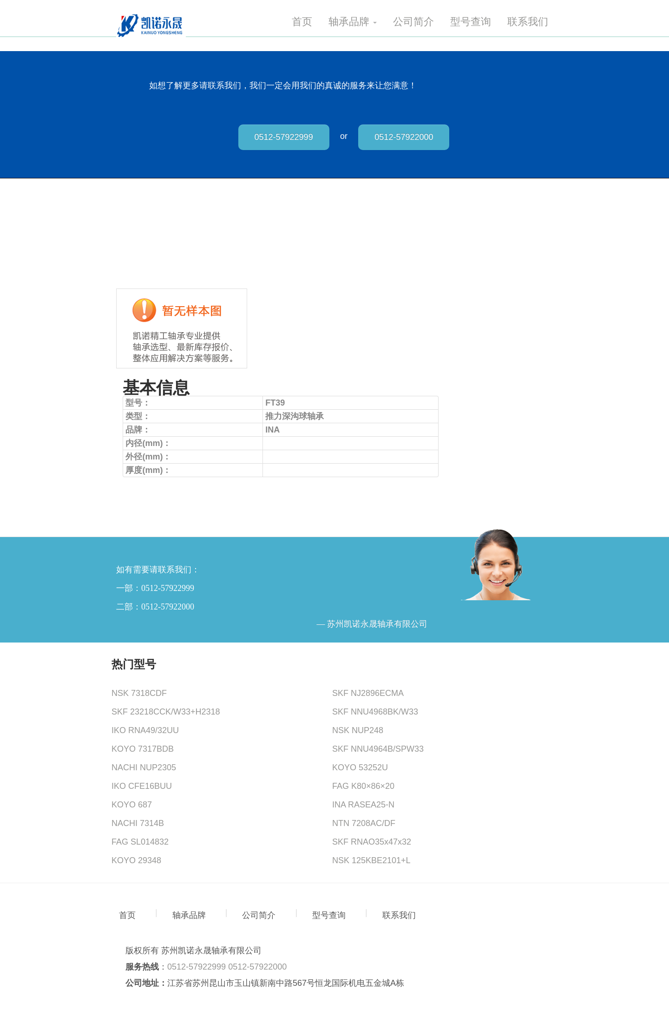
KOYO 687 (132, 804)
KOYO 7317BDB (143, 749)
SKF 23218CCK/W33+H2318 (166, 711)
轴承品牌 (352, 21)
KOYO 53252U (360, 767)
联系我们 (527, 21)
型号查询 (470, 21)
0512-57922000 (403, 137)
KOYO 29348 (136, 860)
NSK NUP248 (357, 730)
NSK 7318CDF (139, 693)
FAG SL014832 (140, 841)
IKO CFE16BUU (142, 786)
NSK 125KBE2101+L (371, 860)
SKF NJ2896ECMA (368, 693)
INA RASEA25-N (363, 804)
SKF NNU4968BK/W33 (375, 711)
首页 (302, 21)
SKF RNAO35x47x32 (371, 841)
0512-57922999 (284, 137)
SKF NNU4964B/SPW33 (378, 749)
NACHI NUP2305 (144, 767)
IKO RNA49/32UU (145, 730)
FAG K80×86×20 (363, 786)
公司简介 (413, 21)
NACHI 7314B (138, 823)
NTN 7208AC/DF (363, 823)
